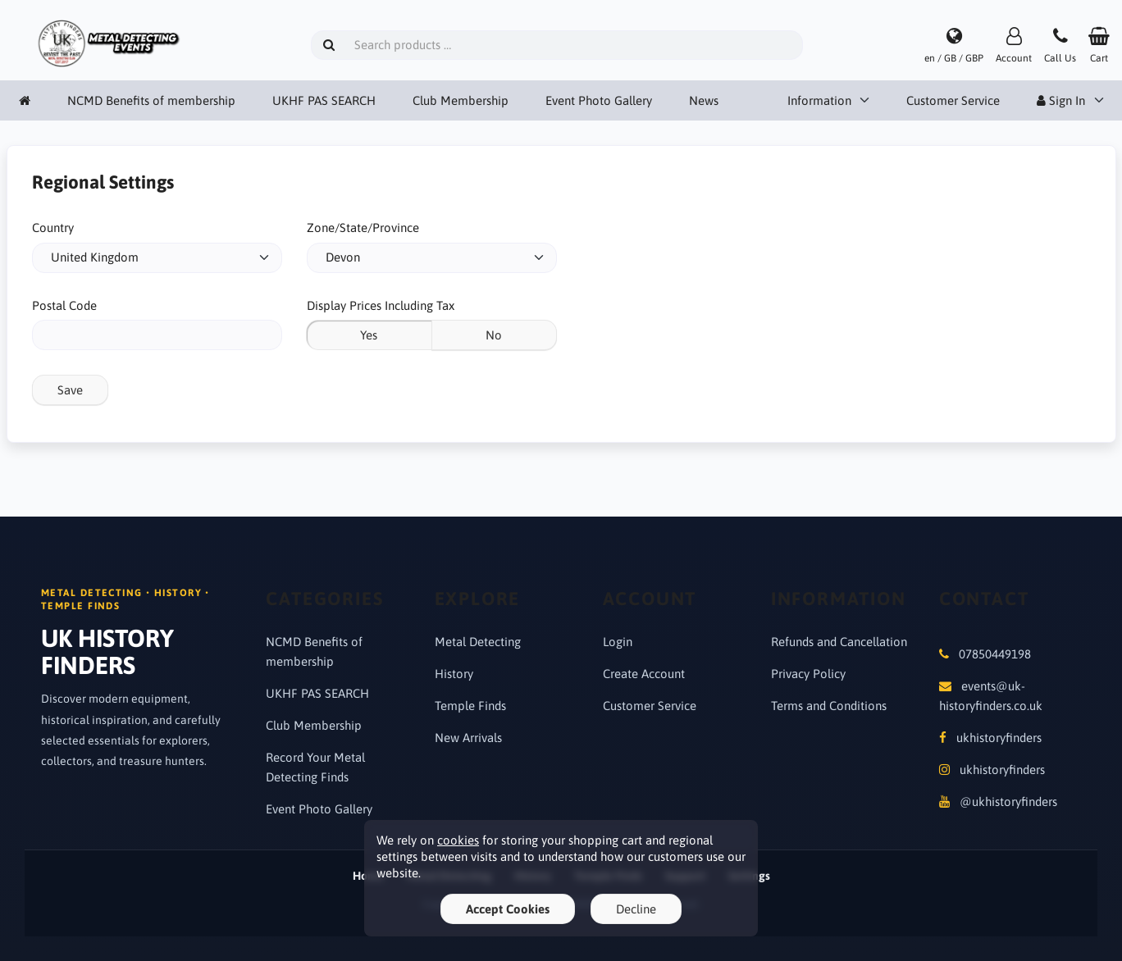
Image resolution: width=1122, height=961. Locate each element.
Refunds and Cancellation (839, 642)
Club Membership (461, 100)
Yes (368, 335)
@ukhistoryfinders (1008, 801)
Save (70, 390)
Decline (636, 909)
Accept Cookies (508, 909)
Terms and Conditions (829, 706)
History (454, 674)
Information (819, 100)
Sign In (1061, 100)
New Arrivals (468, 738)
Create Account (644, 674)
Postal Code (64, 305)
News (703, 100)
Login (617, 642)
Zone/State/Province (363, 228)
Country (53, 228)
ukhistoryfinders (999, 738)
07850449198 (995, 654)
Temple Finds (470, 706)
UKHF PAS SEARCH (324, 100)
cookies (458, 840)
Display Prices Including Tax (380, 305)
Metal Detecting (478, 642)
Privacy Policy (808, 674)
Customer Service (953, 100)
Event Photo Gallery (598, 100)
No (494, 335)
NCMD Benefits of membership (151, 100)
